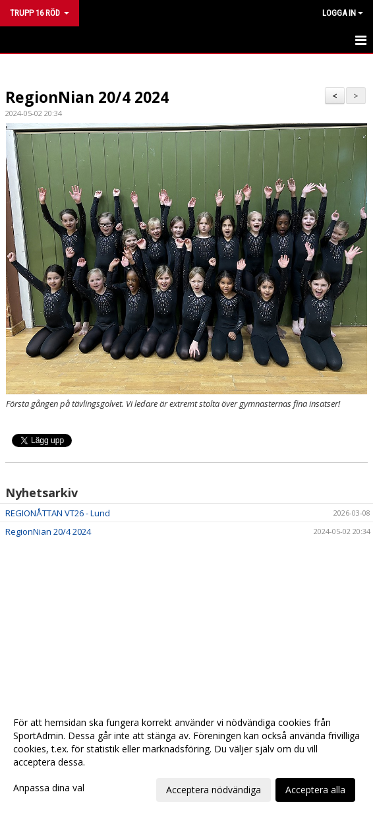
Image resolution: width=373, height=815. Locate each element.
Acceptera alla (315, 789)
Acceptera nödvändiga (213, 789)
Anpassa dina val (48, 788)
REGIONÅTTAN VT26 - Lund (57, 513)
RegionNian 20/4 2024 (87, 96)
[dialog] (186, 755)
